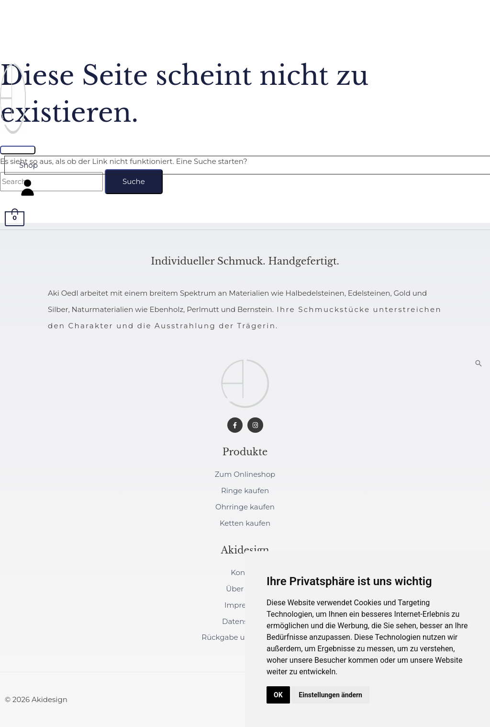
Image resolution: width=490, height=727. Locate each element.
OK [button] (278, 695)
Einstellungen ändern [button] (330, 695)
